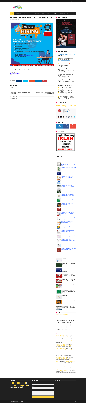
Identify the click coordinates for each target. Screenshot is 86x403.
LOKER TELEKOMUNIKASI (66, 324)
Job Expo (72, 320)
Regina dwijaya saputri (60, 344)
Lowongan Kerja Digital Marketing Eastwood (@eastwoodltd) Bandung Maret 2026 (68, 218)
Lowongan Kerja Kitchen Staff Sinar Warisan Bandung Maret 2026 (68, 249)
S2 (69, 327)
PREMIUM (20, 19)
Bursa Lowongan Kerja (61, 320)
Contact (64, 258)
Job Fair (58, 322)
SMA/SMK (56, 13)
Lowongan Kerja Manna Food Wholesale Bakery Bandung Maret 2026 (68, 164)
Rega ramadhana (60, 369)
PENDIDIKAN (59, 327)
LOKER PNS (58, 324)
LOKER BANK (63, 322)
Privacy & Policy (25, 1)
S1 (67, 327)
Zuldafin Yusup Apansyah (61, 357)
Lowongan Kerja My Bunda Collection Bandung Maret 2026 (67, 186)
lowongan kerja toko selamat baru (63, 354)
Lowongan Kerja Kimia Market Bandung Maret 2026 (67, 181)
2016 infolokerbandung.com (20, 401)
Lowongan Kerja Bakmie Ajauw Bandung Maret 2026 (67, 231)
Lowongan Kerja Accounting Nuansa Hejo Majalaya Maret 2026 (68, 199)
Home (11, 1)
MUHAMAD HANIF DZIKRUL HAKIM (62, 353)
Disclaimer (19, 1)
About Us (14, 1)
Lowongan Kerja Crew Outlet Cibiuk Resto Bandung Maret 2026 (68, 208)
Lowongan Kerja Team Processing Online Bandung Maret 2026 (68, 172)
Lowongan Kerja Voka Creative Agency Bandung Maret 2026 (67, 213)
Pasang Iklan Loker (64, 13)
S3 (72, 327)
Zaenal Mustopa (59, 364)
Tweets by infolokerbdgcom (62, 314)
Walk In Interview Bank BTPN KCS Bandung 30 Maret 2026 (67, 222)
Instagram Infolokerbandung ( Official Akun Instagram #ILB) (66, 106)
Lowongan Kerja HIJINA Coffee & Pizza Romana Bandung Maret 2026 (67, 191)
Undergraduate (67, 329)
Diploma (49, 13)
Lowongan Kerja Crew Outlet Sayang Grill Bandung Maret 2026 (68, 177)
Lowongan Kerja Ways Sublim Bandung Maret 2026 (67, 226)
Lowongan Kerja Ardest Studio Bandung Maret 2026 (67, 204)
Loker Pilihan (19, 13)
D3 (69, 320)
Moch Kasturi (59, 340)
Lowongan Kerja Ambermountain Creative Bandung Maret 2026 (68, 195)
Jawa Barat (27, 13)
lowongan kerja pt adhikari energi (63, 336)
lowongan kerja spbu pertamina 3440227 (65, 370)
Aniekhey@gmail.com (60, 335)
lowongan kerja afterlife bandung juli (64, 349)
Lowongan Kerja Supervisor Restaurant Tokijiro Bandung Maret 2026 (68, 245)
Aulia (57, 361)
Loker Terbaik (36, 13)
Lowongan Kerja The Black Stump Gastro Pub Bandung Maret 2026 (68, 236)
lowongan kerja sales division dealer (63, 345)
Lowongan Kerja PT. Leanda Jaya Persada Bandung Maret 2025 (68, 275)
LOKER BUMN (69, 322)
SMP (62, 329)
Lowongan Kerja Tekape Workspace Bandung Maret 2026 (68, 240)
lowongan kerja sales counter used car (64, 358)
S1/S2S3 (42, 13)
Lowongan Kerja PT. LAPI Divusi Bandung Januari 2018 (68, 285)
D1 (66, 320)
